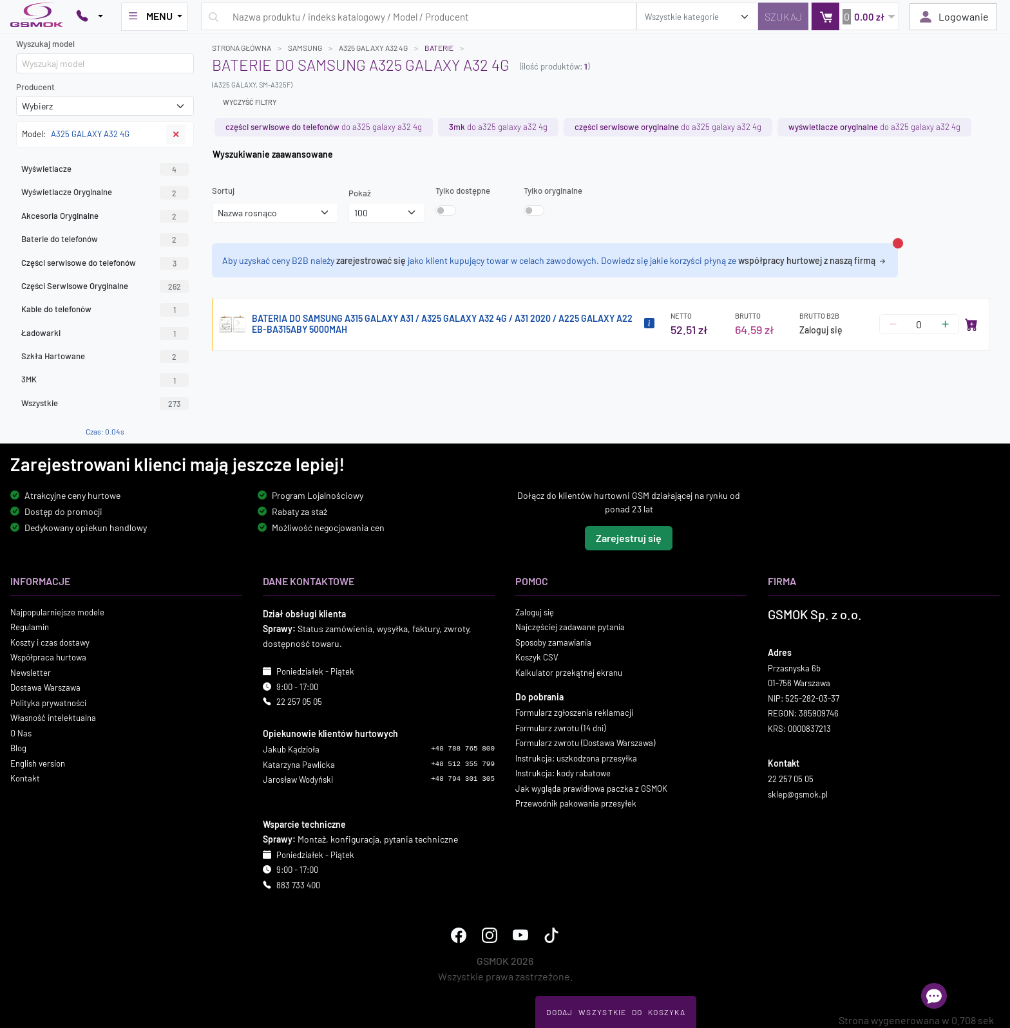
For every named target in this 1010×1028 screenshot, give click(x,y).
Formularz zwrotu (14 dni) (560, 728)
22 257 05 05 (299, 701)
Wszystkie (105, 403)
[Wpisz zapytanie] (418, 16)
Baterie (438, 47)
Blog (18, 748)
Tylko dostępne (462, 190)
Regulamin (29, 627)
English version (37, 763)
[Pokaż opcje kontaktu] (89, 17)
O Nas (21, 733)
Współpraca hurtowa (48, 657)
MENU (151, 16)
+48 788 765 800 (463, 748)
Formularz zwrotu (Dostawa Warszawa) (585, 743)
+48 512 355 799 (463, 764)
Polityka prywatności (48, 703)
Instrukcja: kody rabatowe (563, 773)
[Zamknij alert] (898, 243)
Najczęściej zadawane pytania (570, 627)
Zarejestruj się (629, 538)
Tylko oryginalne (553, 190)
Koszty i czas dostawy (50, 642)
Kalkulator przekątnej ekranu (568, 673)
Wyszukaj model (45, 44)
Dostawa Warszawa (45, 687)
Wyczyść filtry (249, 102)
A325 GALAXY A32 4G (373, 47)
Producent (35, 87)
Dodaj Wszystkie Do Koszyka (615, 1011)
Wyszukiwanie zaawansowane (273, 154)
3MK (105, 379)
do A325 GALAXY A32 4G (323, 127)
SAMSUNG (305, 47)
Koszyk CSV (536, 657)
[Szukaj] (783, 16)
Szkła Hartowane (105, 356)
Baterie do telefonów (105, 239)
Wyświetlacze (105, 169)
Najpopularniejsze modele (57, 612)
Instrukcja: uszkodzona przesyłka (576, 758)
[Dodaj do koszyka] (971, 324)
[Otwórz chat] (934, 996)
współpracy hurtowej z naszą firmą (813, 260)
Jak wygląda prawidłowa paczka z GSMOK (591, 788)
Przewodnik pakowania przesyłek (575, 803)
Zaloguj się (821, 329)
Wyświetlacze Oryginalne (105, 192)
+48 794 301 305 (463, 779)
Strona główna (241, 47)
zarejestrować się (371, 260)
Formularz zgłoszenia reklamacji (574, 712)
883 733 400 (298, 885)
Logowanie (953, 16)
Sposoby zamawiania (553, 642)
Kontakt (25, 778)
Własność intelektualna (53, 718)
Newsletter (30, 673)
